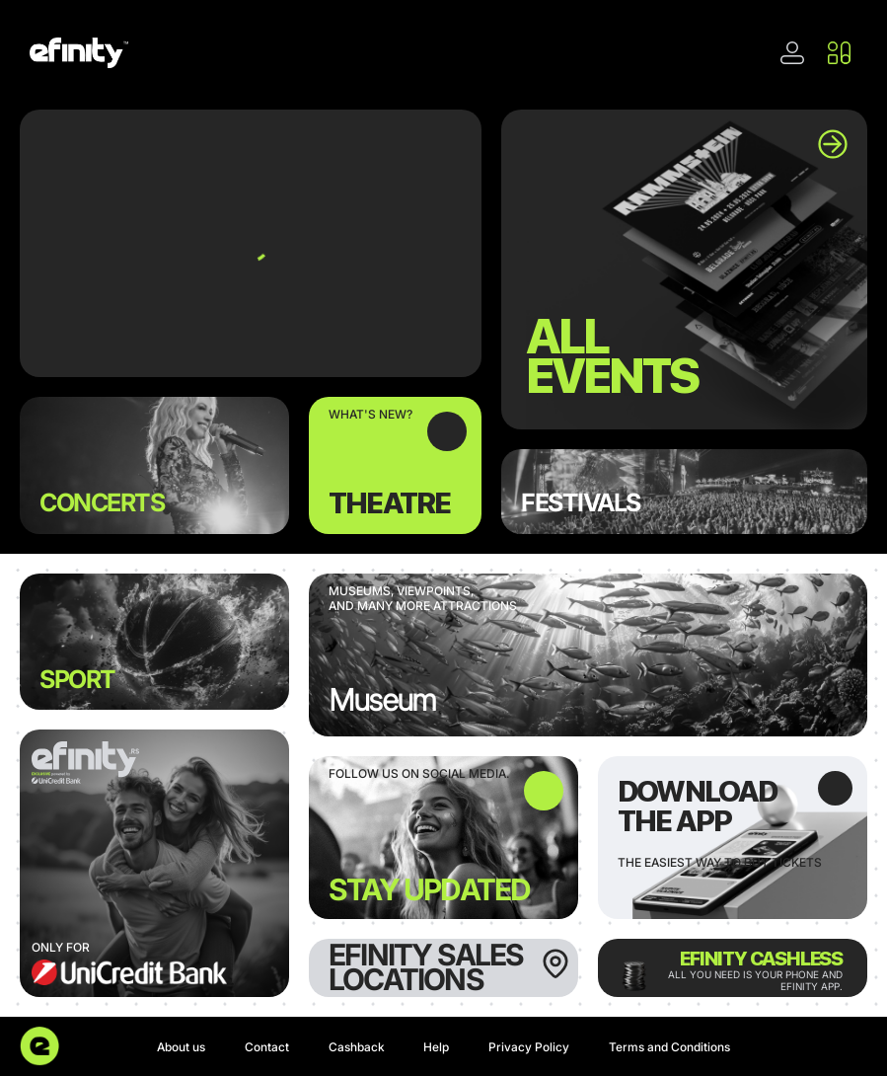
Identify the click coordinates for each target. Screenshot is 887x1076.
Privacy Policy (528, 1046)
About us (181, 1046)
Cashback (357, 1046)
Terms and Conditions (669, 1046)
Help (436, 1046)
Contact (267, 1046)
